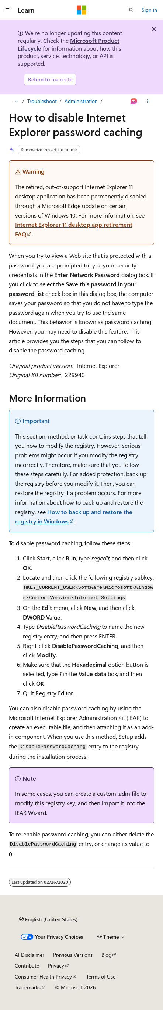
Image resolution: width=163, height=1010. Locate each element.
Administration (81, 101)
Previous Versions (73, 954)
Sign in (149, 9)
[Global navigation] (7, 10)
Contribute (27, 965)
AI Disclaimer (29, 954)
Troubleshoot (42, 101)
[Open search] (131, 10)
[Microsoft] (81, 10)
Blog (106, 954)
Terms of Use (100, 976)
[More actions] (147, 101)
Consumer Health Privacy (43, 976)
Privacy (56, 965)
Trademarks (28, 987)
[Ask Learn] (134, 101)
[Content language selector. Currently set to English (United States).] (48, 919)
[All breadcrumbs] (15, 101)
